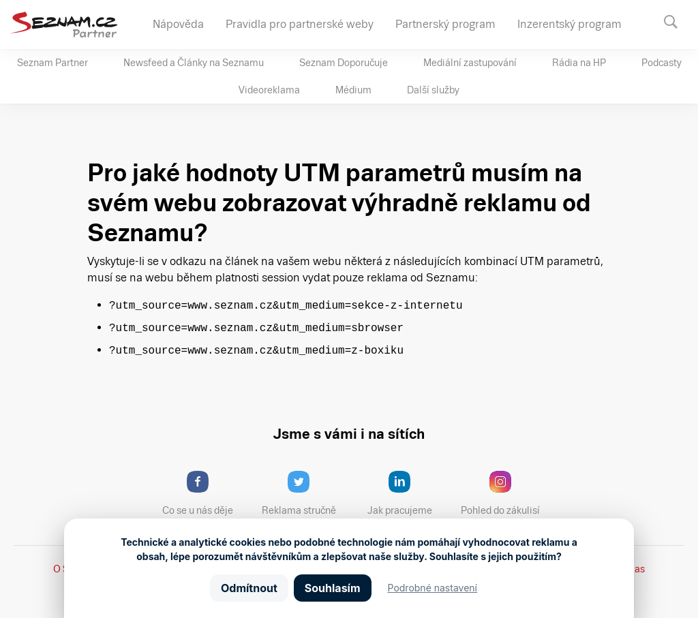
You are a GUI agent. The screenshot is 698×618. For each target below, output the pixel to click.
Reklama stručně (305, 493)
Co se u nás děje (204, 493)
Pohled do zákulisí (505, 493)
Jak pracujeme (408, 493)
